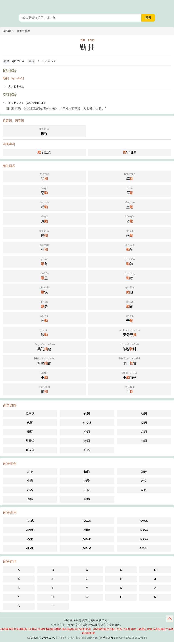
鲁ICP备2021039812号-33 (131, 637)
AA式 (30, 520)
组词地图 (92, 637)
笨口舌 (130, 360)
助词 (144, 441)
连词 (144, 431)
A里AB (143, 548)
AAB (30, 539)
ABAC (144, 529)
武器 (30, 490)
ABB (87, 529)
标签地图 (81, 637)
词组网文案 (58, 624)
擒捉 (44, 130)
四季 (87, 480)
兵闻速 (44, 346)
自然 (87, 499)
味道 (144, 490)
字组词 (44, 152)
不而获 (130, 374)
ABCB (87, 539)
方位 (87, 490)
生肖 (30, 480)
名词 (30, 422)
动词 (144, 413)
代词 (87, 413)
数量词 (30, 441)
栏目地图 (70, 637)
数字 (144, 480)
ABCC (87, 520)
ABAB (30, 548)
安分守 (130, 332)
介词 (87, 431)
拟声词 (30, 413)
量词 (30, 431)
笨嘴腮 (130, 346)
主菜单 (168, 5)
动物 (30, 471)
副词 (144, 422)
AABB (144, 520)
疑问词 (30, 450)
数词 (87, 441)
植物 (87, 471)
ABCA (87, 548)
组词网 (60, 637)
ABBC (144, 539)
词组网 (7, 31)
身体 (30, 499)
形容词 (86, 422)
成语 (87, 450)
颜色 (144, 471)
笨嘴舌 (44, 360)
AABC (30, 529)
